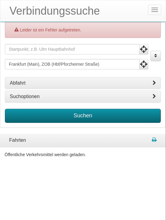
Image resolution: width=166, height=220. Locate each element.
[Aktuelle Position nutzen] (143, 49)
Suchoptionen (83, 96)
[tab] (83, 83)
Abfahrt (83, 83)
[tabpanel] (83, 140)
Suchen (83, 115)
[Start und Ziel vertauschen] (155, 55)
